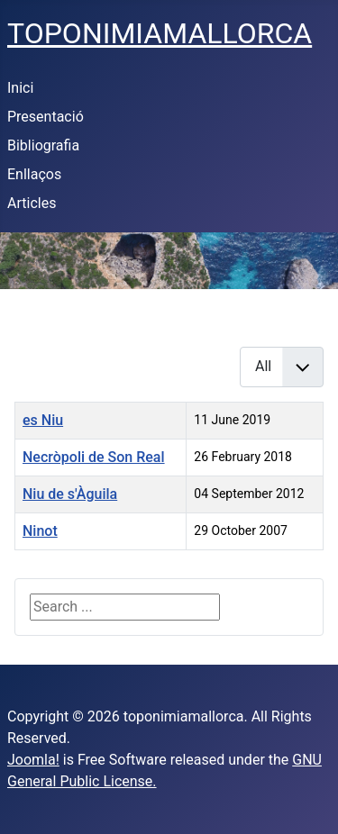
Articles (31, 203)
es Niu (43, 420)
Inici (20, 87)
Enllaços (34, 174)
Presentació (45, 116)
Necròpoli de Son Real (94, 457)
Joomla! (33, 759)
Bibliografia (43, 145)
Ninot (40, 530)
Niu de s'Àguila (70, 494)
